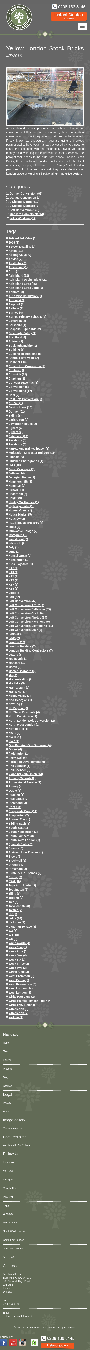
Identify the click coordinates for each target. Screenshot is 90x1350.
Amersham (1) (18, 267)
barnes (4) (16, 312)
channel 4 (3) (18, 362)
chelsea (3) (16, 370)
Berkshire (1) (17, 325)
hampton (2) (17, 485)
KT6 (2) (13, 580)
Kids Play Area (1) (21, 564)
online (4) (15, 749)
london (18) (17, 642)
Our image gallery (13, 1128)
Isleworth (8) (17, 543)
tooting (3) (16, 897)
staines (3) (16, 848)
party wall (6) (18, 757)
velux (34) (15, 918)
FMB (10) (15, 465)
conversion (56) (19, 386)
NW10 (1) (15, 737)
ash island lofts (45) (23, 283)
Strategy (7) (16, 864)
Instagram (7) (18, 535)
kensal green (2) (20, 555)
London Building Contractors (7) (31, 650)
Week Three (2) (19, 963)
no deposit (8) (18, 708)
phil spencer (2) (19, 770)
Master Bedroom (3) (22, 671)
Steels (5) (15, 856)
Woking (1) (16, 1017)
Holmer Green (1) (20, 510)
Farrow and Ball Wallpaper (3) (29, 448)
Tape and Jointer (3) (22, 885)
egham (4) (16, 428)
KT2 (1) (13, 568)
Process (7, 1068)
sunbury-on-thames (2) (25, 873)
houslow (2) (17, 518)
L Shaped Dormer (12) (24, 201)
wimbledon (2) (18, 1013)
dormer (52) (17, 411)
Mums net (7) (18, 691)
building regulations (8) (25, 353)
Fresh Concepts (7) (22, 469)
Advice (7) (15, 259)
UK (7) (13, 914)
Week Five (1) (18, 947)
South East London (13, 1240)
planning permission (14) (26, 774)
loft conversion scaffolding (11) (31, 625)
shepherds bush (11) (23, 811)
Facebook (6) (17, 444)
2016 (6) (14, 242)
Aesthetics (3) (18, 263)
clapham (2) (17, 378)
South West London (14, 1231)
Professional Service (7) (25, 782)
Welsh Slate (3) (19, 972)
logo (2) (14, 638)
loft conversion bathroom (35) (30, 609)
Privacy (7, 1103)
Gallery (7, 1060)
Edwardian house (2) (23, 423)
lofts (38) (15, 634)
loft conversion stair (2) (25, 630)
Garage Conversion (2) (25, 197)
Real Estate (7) (18, 798)
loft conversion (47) (22, 601)
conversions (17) (20, 391)
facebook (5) (17, 440)
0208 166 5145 (11, 1304)
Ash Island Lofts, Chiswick (17, 1145)
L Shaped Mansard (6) (24, 205)
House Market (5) (20, 514)
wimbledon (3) (18, 1009)
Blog (5, 1077)
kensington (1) (19, 559)
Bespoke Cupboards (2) (25, 329)
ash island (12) (19, 275)
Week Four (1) (18, 951)
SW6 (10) (15, 881)
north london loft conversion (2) (32, 720)
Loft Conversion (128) (24, 210)
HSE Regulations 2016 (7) (26, 522)
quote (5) (15, 790)
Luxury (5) (16, 654)
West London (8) (20, 992)
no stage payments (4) (24, 712)
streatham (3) (18, 869)
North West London (13, 1248)
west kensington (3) (22, 984)
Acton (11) (16, 250)
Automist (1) (17, 300)
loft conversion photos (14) (28, 617)
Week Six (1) (17, 959)
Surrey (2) (15, 877)
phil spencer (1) (19, 766)
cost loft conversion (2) (25, 399)
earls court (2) (18, 419)
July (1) (14, 547)
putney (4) (16, 786)
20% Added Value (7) (22, 238)
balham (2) (16, 308)
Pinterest (8, 1197)
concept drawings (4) (23, 382)
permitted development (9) (27, 761)
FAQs (6, 1111)
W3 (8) (13, 930)
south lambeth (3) (21, 836)
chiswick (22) (18, 374)
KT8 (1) (13, 588)
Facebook (8, 1162)
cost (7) (14, 395)
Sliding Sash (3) (19, 823)
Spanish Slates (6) (21, 844)
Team (6, 1051)
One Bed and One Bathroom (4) (30, 745)
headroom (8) (18, 494)
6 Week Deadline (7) (22, 246)
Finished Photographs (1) (26, 461)
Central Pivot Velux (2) (24, 358)
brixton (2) (16, 341)
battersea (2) (17, 320)
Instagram (8, 1179)
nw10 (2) (15, 733)
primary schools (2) (22, 778)
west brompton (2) (21, 976)
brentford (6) (17, 337)
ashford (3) (16, 292)
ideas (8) (14, 527)
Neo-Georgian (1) (20, 700)
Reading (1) (16, 794)
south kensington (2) (23, 831)
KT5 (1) (13, 576)
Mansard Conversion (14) (27, 214)
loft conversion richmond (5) (29, 621)
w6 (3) (13, 939)
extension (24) (18, 436)
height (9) (15, 498)
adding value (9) (20, 255)
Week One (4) (18, 955)
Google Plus (9, 1188)
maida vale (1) (18, 658)
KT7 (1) (13, 584)
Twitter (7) (15, 910)
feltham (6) (16, 456)
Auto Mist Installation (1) (25, 296)
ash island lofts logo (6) (26, 287)
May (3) (13, 675)
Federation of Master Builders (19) (32, 452)
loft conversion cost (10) (26, 613)
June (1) (14, 551)
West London (10, 1222)
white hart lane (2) (22, 996)
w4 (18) (14, 934)
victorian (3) (17, 922)
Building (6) (16, 349)
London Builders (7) (22, 646)
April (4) (14, 271)
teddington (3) (18, 889)
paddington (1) (19, 753)
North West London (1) (24, 724)
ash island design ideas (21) (28, 279)
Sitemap (7, 1086)
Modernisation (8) (21, 679)
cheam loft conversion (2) (27, 366)
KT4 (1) (13, 572)
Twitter (6, 1205)
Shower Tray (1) (19, 819)
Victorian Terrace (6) (22, 926)
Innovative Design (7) (23, 531)
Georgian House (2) (22, 477)
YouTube (8, 1171)
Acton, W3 (8, 1257)
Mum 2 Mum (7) (19, 687)
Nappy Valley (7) (20, 695)
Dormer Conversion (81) (26, 193)
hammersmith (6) (20, 481)
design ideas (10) (20, 407)
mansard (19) (17, 662)
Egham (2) (16, 432)
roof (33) (15, 807)
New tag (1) (17, 704)
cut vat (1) (16, 403)
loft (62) (14, 597)
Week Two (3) (18, 967)
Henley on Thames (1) (24, 502)
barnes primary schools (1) (27, 316)
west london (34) (21, 988)
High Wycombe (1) (21, 506)
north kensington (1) (23, 716)
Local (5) (15, 592)
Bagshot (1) (16, 304)
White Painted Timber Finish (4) (30, 1000)
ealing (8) (15, 415)
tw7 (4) (13, 902)
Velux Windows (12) (23, 218)
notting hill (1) (18, 728)
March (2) (15, 667)
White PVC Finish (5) (23, 1005)
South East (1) (18, 827)
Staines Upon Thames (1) (26, 852)
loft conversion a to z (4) (26, 605)
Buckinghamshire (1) (23, 345)
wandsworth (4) (19, 943)
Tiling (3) (15, 893)
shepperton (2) (19, 815)
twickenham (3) (19, 906)
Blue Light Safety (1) (22, 333)
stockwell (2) (17, 860)
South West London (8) (24, 840)
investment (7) (18, 539)
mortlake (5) (17, 683)
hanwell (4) (16, 489)
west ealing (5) (19, 980)
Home (6, 1042)
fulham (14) (17, 473)
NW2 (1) (14, 741)
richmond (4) (18, 803)
